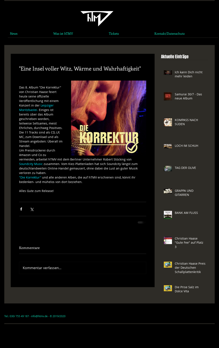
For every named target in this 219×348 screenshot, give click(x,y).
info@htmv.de (39, 316)
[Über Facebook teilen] (21, 209)
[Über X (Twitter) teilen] (32, 209)
